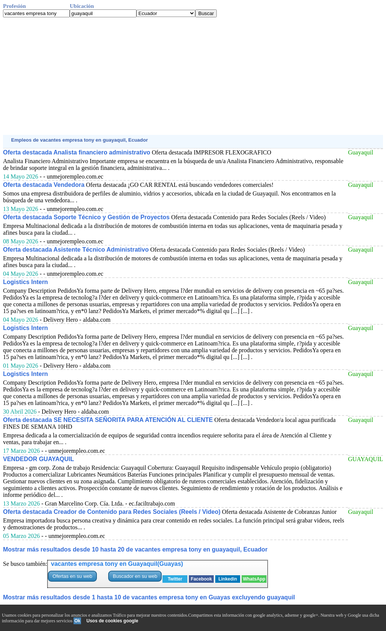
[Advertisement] (193, 76)
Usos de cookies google (112, 620)
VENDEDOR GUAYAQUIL (38, 459)
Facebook (201, 579)
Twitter (175, 579)
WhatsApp (254, 579)
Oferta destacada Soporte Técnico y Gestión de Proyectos (86, 217)
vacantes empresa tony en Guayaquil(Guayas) (117, 564)
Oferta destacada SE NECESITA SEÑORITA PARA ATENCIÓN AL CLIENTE (108, 420)
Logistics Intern (25, 282)
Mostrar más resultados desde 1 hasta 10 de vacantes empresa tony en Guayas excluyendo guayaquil (149, 597)
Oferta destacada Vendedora (43, 185)
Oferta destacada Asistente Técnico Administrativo (76, 249)
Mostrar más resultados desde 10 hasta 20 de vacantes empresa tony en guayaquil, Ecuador (135, 549)
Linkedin (227, 579)
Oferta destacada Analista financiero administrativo (76, 152)
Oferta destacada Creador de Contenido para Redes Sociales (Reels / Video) (112, 512)
